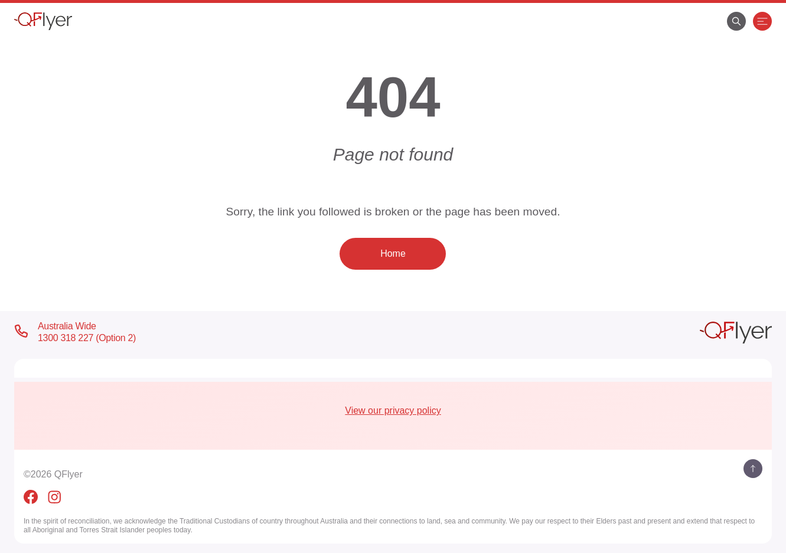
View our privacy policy (393, 410)
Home (393, 253)
